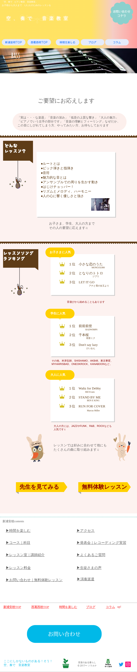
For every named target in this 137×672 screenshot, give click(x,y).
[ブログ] (92, 42)
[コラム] (117, 42)
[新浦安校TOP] (13, 42)
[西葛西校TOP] (39, 42)
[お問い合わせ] (64, 634)
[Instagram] (128, 664)
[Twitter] (121, 664)
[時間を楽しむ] (67, 42)
